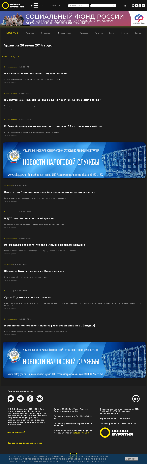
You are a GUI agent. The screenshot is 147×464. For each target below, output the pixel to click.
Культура (99, 33)
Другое (138, 33)
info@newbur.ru (81, 433)
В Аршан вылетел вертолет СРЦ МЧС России (35, 73)
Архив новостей (16, 432)
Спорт (112, 33)
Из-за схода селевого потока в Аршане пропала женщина (44, 244)
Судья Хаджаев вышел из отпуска (27, 297)
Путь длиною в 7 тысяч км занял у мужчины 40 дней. (26, 277)
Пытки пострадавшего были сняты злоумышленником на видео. (31, 132)
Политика (30, 33)
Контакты (124, 33)
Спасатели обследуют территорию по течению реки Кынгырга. (32, 79)
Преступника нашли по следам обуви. (21, 106)
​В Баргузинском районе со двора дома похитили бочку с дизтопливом (52, 99)
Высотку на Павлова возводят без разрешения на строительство (49, 192)
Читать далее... (11, 82)
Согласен (131, 458)
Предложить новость (79, 5)
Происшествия (64, 33)
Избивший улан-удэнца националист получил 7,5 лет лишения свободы (53, 126)
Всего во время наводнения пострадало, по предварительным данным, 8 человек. (40, 250)
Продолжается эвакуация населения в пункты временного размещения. (35, 331)
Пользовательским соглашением (84, 461)
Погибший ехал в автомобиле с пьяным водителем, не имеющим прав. (35, 224)
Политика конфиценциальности (24, 443)
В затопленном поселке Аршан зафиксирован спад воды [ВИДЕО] (49, 325)
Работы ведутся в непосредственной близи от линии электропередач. (35, 198)
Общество (45, 33)
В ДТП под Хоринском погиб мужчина (29, 218)
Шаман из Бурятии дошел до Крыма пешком (34, 271)
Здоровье (84, 33)
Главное (12, 32)
